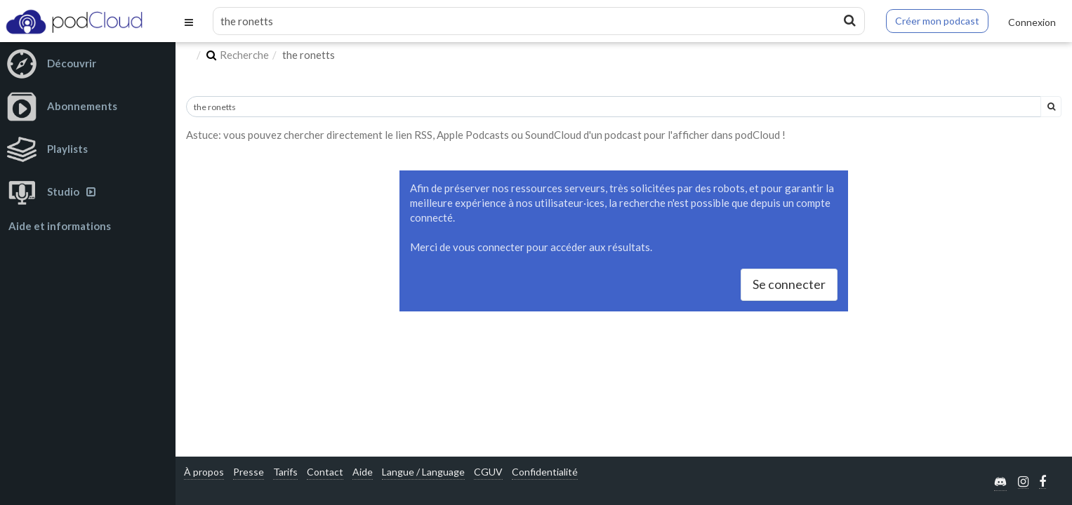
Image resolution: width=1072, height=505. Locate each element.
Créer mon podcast (937, 21)
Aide (362, 472)
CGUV (488, 472)
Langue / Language (423, 472)
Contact (325, 472)
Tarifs (285, 472)
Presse (248, 472)
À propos (204, 472)
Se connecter (789, 284)
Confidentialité (545, 472)
